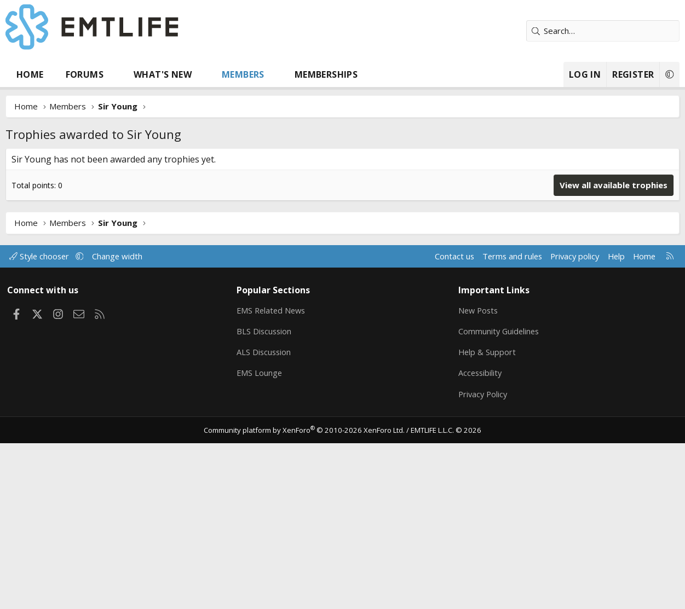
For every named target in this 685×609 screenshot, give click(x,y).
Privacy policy (570, 420)
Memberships (326, 74)
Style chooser (42, 420)
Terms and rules (505, 420)
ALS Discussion (265, 517)
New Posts (479, 474)
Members (243, 74)
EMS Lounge (260, 538)
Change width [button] (121, 420)
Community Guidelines (499, 495)
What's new (163, 74)
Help (613, 420)
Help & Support (487, 517)
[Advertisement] (342, 230)
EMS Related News (273, 474)
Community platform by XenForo (305, 596)
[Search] (603, 31)
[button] (114, 74)
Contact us (446, 420)
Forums (84, 74)
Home (30, 74)
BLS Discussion (265, 495)
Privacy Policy (483, 559)
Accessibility (480, 538)
